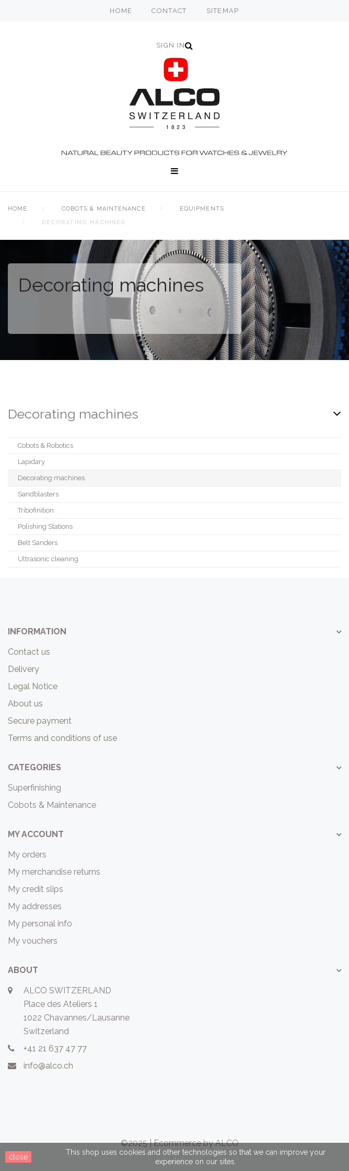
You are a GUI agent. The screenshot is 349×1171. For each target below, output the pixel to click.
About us (25, 704)
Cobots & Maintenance (104, 208)
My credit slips (35, 889)
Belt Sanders (37, 543)
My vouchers (32, 941)
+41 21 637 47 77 (55, 1048)
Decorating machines (51, 478)
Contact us (29, 652)
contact (169, 11)
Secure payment (40, 721)
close (18, 1157)
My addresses (35, 906)
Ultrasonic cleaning (48, 559)
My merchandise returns (54, 872)
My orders (27, 855)
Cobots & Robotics (45, 445)
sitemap (222, 11)
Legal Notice (32, 686)
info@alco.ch (48, 1066)
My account (36, 834)
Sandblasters (38, 494)
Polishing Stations (45, 526)
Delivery (23, 669)
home (121, 11)
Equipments (202, 208)
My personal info (40, 924)
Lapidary (31, 462)
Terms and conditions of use (62, 738)
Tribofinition (36, 510)
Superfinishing (34, 788)
